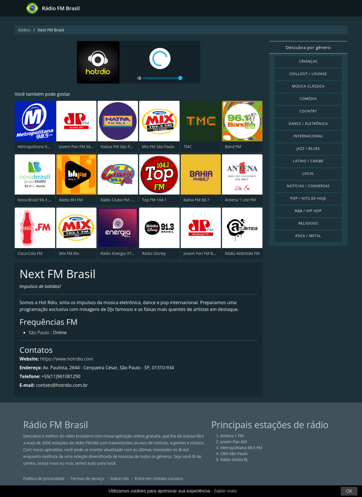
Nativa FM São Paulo (119, 146)
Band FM (233, 146)
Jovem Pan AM (233, 441)
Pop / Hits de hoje (308, 198)
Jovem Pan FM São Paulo (81, 146)
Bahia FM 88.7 (197, 199)
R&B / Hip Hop (308, 210)
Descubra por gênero (308, 47)
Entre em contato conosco (159, 478)
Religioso (308, 223)
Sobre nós (119, 478)
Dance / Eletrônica (308, 123)
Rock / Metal (308, 235)
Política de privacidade (43, 478)
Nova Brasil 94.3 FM (36, 199)
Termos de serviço (87, 478)
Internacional (308, 136)
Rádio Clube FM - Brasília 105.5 (128, 199)
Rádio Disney (154, 253)
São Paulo (39, 332)
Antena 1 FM (232, 435)
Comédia (308, 98)
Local (308, 173)
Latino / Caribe (308, 161)
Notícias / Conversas (308, 186)
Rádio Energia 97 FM (119, 253)
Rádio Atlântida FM (242, 253)
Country (308, 111)
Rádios (24, 30)
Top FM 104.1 (154, 199)
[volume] (162, 78)
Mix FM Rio (69, 253)
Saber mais (225, 491)
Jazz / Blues (308, 148)
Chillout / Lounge (308, 73)
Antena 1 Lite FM (240, 199)
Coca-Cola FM (30, 253)
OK (349, 491)
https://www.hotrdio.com (66, 359)
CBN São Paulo (233, 453)
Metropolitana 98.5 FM (38, 146)
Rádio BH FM (71, 199)
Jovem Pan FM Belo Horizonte (211, 253)
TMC (188, 146)
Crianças (308, 61)
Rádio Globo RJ (233, 459)
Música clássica (308, 86)
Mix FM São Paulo (158, 146)
